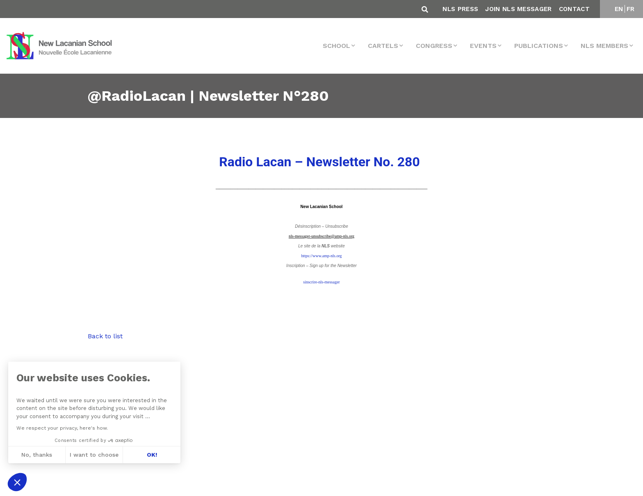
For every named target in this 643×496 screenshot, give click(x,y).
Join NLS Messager (518, 9)
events (483, 46)
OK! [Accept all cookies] (151, 454)
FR (631, 9)
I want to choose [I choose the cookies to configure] (94, 454)
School (336, 46)
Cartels (383, 46)
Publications (538, 46)
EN (619, 9)
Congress (434, 46)
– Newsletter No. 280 (319, 162)
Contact (574, 9)
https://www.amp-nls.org (321, 256)
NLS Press (460, 9)
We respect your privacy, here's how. (61, 428)
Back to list (105, 336)
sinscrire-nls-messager (321, 282)
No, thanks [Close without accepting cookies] (36, 454)
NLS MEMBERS (604, 46)
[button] (17, 482)
